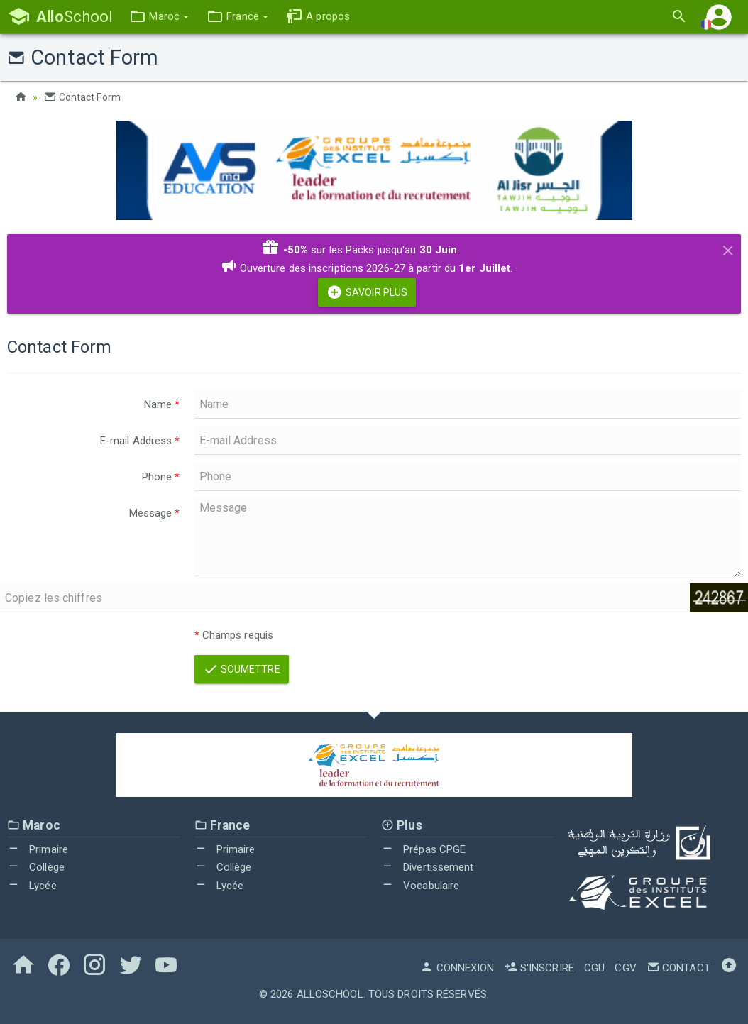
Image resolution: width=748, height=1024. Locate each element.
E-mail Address (140, 440)
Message (154, 513)
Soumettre (241, 669)
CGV (625, 968)
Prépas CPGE (423, 849)
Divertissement (427, 867)
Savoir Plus (366, 292)
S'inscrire (539, 968)
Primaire (37, 849)
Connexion (457, 968)
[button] (158, 16)
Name (162, 404)
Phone (161, 476)
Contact (678, 968)
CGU (594, 968)
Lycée (32, 885)
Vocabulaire (420, 885)
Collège (36, 867)
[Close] (728, 248)
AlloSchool (330, 994)
